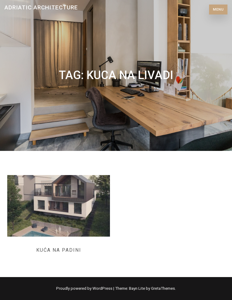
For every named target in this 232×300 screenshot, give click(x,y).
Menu (218, 9)
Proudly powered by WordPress (84, 288)
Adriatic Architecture (41, 7)
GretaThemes (163, 288)
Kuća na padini (58, 250)
